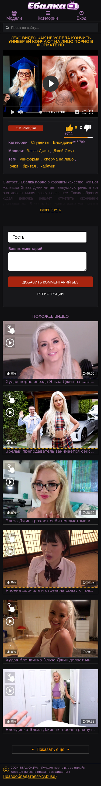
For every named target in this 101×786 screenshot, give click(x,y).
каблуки (48, 166)
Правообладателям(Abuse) (30, 776)
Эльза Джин (37, 150)
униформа (29, 159)
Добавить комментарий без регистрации (50, 283)
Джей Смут (64, 150)
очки (14, 166)
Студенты (40, 142)
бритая (29, 166)
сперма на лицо (59, 159)
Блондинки (63, 142)
